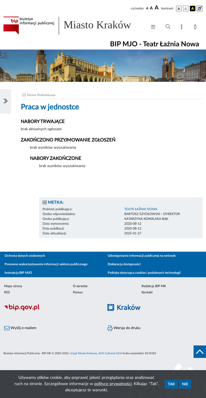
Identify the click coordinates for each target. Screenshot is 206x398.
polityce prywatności (113, 384)
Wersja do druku (123, 328)
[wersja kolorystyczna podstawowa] (179, 9)
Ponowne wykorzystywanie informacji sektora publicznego (46, 264)
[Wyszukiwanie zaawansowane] (168, 26)
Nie (185, 384)
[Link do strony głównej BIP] (73, 25)
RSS (7, 292)
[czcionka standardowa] (147, 8)
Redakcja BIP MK (154, 286)
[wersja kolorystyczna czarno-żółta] (193, 9)
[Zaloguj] (196, 27)
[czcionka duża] (157, 8)
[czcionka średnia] (151, 8)
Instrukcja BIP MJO (18, 272)
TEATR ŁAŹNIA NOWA (140, 209)
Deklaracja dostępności (124, 264)
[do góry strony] (200, 351)
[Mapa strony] (182, 27)
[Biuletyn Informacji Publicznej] (51, 310)
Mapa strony (13, 286)
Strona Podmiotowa (41, 95)
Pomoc (78, 292)
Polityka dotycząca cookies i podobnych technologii (144, 272)
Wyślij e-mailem (20, 328)
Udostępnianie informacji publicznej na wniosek (142, 255)
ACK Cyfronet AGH (110, 353)
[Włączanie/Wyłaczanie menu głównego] (153, 27)
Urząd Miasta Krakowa (83, 353)
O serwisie (80, 286)
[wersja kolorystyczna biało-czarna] (186, 9)
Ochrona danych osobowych (25, 255)
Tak (171, 384)
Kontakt (147, 292)
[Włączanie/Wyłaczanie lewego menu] (5, 101)
